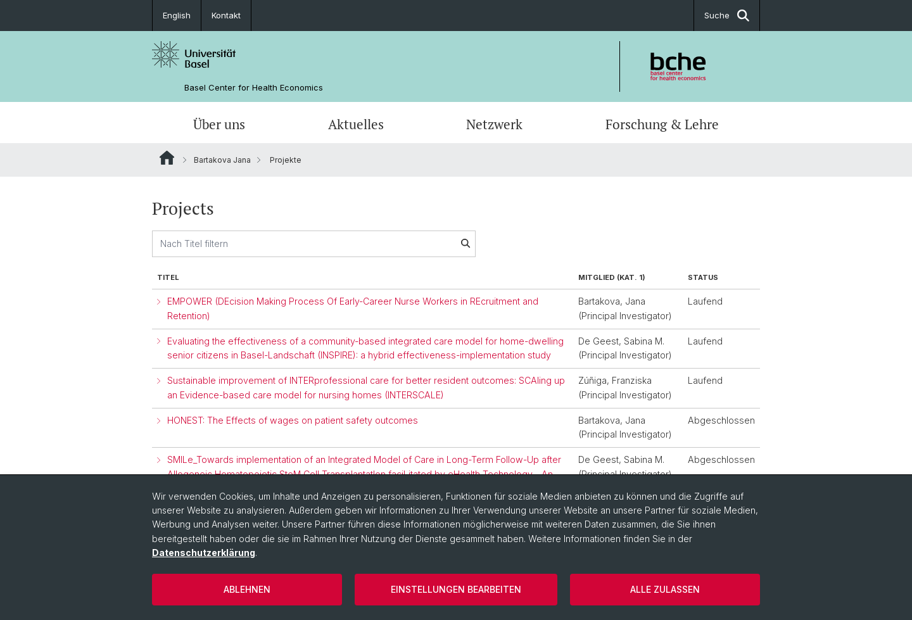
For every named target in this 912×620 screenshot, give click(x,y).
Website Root (167, 158)
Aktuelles (356, 124)
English (177, 15)
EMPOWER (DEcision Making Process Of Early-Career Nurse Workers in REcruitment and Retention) (352, 308)
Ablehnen (247, 589)
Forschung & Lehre (662, 124)
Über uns (219, 124)
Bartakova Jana (222, 160)
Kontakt (226, 15)
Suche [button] (726, 15)
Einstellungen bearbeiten (456, 589)
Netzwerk (494, 124)
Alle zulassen (665, 589)
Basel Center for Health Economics (253, 87)
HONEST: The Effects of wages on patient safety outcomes (292, 420)
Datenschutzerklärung (203, 552)
